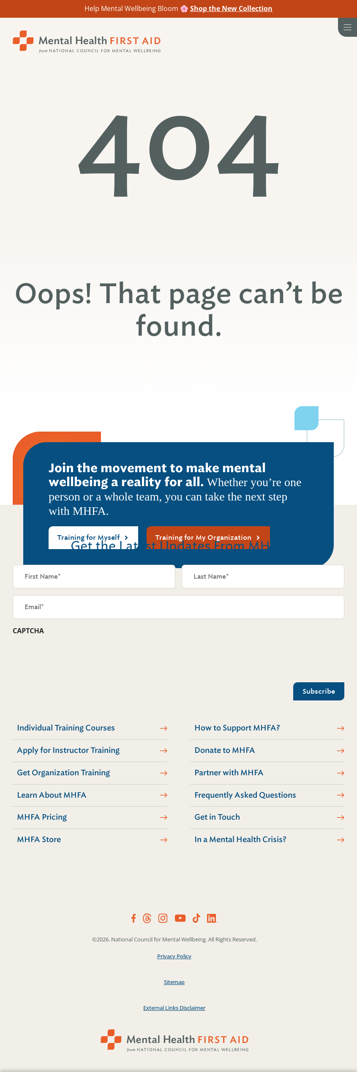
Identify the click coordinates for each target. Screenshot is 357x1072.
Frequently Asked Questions (245, 795)
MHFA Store (39, 839)
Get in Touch (217, 817)
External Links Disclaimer (174, 1008)
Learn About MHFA (52, 795)
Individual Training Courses (66, 728)
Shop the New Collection (231, 8)
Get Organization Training (63, 773)
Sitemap (174, 982)
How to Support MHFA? (237, 728)
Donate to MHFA (224, 750)
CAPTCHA (28, 630)
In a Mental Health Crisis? (240, 839)
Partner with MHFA (229, 773)
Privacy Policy (174, 956)
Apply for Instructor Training (68, 750)
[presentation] (77, 656)
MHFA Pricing (42, 817)
